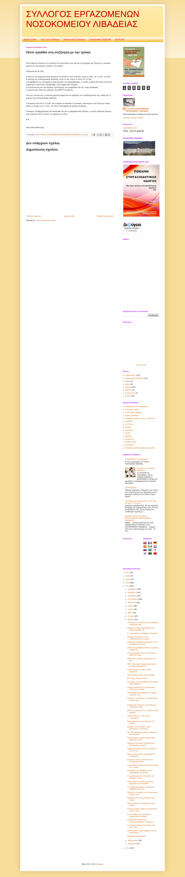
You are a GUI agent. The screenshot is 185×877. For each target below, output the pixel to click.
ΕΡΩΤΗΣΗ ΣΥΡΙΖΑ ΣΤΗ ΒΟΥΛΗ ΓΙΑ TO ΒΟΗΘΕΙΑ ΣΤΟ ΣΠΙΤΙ (142, 643)
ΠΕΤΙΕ (127, 433)
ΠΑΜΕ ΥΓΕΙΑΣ (130, 442)
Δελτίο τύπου (130, 393)
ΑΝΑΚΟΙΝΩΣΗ (130, 488)
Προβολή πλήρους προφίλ (133, 118)
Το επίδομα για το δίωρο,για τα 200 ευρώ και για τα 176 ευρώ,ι (140, 502)
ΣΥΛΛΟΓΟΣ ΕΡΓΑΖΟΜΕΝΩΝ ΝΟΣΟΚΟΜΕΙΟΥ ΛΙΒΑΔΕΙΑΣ (137, 110)
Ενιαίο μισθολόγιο (132, 415)
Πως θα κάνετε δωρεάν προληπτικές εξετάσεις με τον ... (141, 739)
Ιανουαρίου (132, 844)
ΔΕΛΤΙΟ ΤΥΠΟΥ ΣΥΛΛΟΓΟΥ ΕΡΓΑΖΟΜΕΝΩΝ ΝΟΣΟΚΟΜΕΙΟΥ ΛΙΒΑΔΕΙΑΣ (138, 518)
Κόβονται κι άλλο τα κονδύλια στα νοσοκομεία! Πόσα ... (140, 761)
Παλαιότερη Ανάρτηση (105, 216)
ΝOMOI (128, 396)
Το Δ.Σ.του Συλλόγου (50, 39)
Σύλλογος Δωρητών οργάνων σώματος (140, 448)
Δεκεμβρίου (132, 589)
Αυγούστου (132, 603)
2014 (128, 583)
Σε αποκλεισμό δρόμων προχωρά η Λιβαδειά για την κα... (141, 788)
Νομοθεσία (129, 430)
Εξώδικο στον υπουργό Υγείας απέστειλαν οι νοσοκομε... (138, 728)
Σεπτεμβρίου (133, 599)
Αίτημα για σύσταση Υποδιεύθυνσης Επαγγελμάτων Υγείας (141, 744)
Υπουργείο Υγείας (132, 410)
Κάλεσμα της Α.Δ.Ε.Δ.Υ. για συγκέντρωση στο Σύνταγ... (138, 638)
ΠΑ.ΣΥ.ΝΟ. (129, 424)
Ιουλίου (131, 606)
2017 (128, 573)
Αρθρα (127, 381)
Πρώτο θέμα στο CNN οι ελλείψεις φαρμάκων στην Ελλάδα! (140, 783)
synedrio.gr (129, 439)
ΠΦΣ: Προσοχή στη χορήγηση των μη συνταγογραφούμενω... (141, 665)
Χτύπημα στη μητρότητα (136, 836)
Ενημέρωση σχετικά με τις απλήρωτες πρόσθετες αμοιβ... (141, 706)
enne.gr (128, 427)
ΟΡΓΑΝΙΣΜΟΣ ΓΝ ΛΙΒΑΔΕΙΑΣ (136, 459)
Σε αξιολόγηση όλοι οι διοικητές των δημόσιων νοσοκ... (140, 777)
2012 (128, 848)
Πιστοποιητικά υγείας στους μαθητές (141, 675)
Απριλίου (131, 616)
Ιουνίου (131, 609)
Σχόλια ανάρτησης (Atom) (46, 220)
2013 (128, 586)
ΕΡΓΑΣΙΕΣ (120, 39)
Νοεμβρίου (132, 592)
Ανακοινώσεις (130, 375)
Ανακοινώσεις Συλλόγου (74, 39)
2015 (128, 579)
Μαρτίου (131, 619)
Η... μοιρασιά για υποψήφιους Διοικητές (142, 633)
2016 (128, 576)
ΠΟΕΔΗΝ (128, 421)
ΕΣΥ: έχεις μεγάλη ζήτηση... (137, 678)
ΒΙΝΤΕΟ (128, 390)
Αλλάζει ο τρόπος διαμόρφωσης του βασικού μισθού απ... (141, 629)
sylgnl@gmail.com (130, 128)
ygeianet (128, 436)
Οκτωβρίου (132, 596)
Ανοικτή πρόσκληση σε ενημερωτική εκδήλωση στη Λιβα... (141, 688)
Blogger (100, 864)
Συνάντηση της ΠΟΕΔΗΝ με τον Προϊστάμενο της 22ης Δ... (139, 772)
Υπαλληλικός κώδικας (133, 412)
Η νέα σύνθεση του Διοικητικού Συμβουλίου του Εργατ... (139, 815)
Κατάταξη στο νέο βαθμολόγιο (136, 407)
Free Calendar (141, 365)
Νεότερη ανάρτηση (34, 216)
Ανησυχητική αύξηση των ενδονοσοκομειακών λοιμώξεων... (141, 821)
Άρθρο (127, 387)
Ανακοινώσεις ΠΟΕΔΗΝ (100, 39)
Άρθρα (127, 384)
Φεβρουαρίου (133, 840)
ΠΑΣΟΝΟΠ (129, 445)
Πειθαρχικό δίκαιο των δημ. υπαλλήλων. (140, 418)
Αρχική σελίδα (30, 39)
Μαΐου (130, 613)
